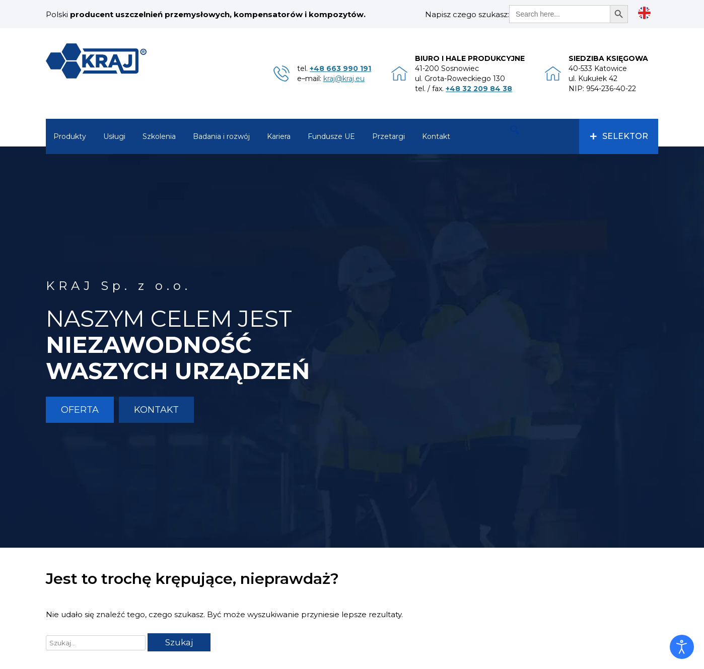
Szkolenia (159, 136)
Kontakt (436, 136)
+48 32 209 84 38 (479, 88)
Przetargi (388, 136)
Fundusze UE (331, 136)
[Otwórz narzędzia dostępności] (682, 647)
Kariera (279, 136)
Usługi (114, 136)
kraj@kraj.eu (344, 78)
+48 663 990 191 (340, 68)
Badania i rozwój (221, 136)
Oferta (80, 409)
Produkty (69, 136)
